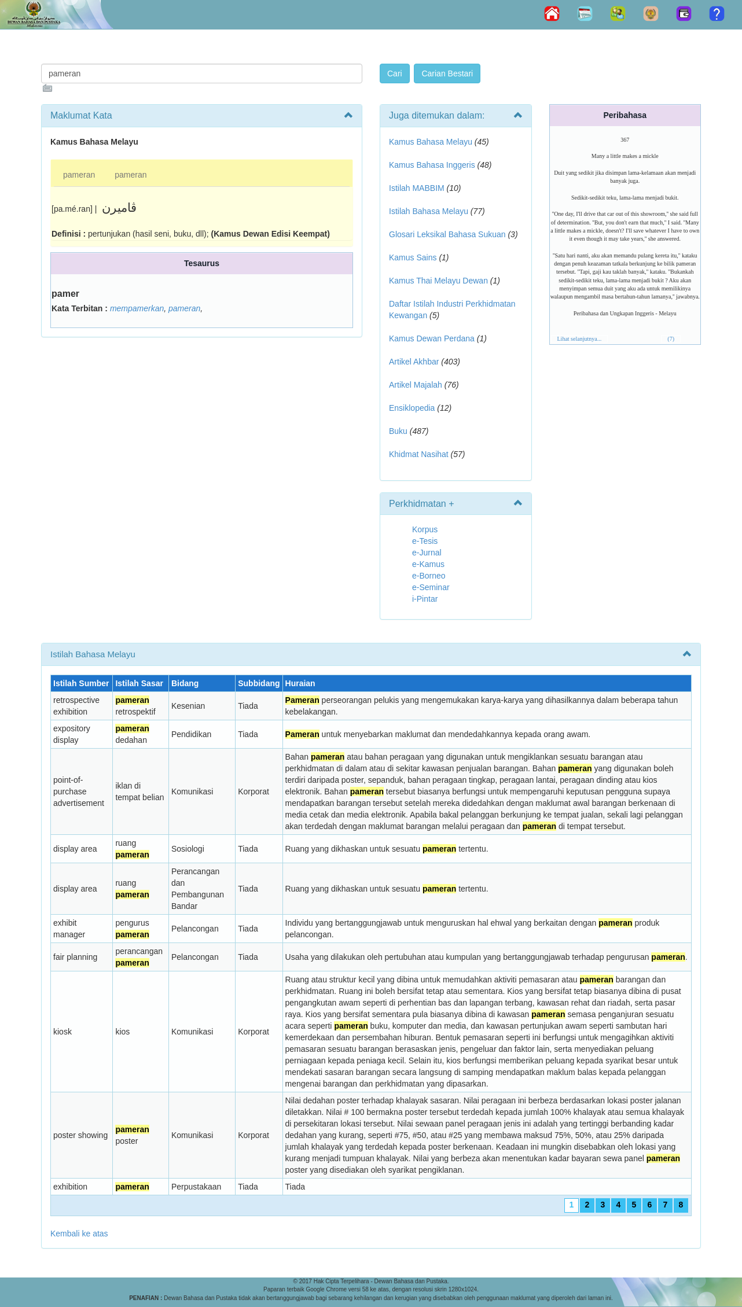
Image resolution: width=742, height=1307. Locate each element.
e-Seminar (431, 587)
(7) (670, 339)
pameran (79, 174)
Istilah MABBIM (417, 188)
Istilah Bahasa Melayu (428, 211)
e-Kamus (428, 564)
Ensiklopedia (412, 408)
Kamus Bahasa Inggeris (432, 165)
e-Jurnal (427, 552)
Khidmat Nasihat (419, 454)
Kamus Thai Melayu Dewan (438, 280)
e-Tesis (425, 541)
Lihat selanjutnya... (579, 339)
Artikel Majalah (415, 384)
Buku (398, 431)
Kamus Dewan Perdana (432, 338)
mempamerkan (137, 308)
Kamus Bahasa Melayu (432, 141)
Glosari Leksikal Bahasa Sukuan (447, 234)
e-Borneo (429, 575)
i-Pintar (425, 598)
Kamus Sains (412, 257)
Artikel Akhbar (414, 361)
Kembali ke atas (79, 1233)
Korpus (425, 529)
